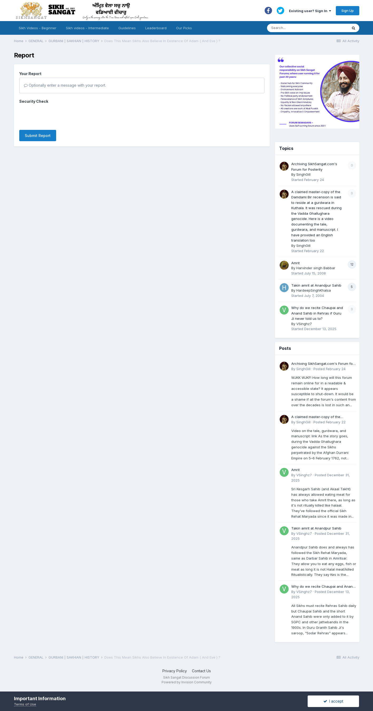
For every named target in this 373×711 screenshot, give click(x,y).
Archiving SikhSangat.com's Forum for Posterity (322, 363)
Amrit (295, 263)
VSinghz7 (304, 324)
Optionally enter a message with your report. (65, 85)
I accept (333, 701)
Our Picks (184, 28)
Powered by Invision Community (187, 682)
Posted (329, 369)
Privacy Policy (174, 671)
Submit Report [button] (38, 135)
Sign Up (347, 10)
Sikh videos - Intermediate (87, 28)
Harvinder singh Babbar (315, 268)
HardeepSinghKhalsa (313, 290)
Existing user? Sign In (310, 11)
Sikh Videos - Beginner (37, 28)
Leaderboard (156, 28)
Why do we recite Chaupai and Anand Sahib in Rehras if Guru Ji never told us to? (317, 313)
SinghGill (303, 174)
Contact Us (201, 671)
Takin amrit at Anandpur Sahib (316, 285)
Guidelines (127, 28)
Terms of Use (25, 704)
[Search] (302, 28)
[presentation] (59, 115)
